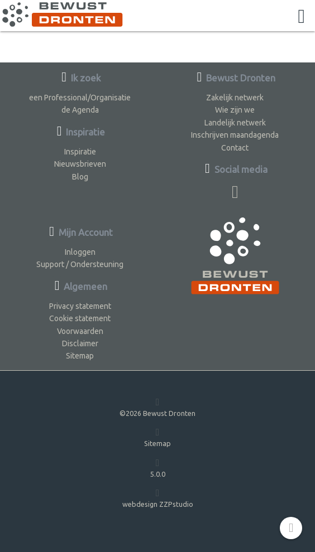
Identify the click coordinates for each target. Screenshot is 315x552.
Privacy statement (80, 306)
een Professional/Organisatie (80, 97)
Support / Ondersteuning (79, 264)
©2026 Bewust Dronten (157, 406)
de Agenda (80, 109)
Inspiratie (80, 151)
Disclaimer (80, 343)
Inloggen (80, 252)
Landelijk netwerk (235, 122)
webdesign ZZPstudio (157, 497)
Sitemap (80, 355)
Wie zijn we (235, 109)
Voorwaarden (80, 331)
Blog (80, 176)
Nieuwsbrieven (80, 163)
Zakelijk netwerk (235, 97)
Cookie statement (80, 318)
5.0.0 (157, 467)
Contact (235, 147)
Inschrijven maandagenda (235, 134)
